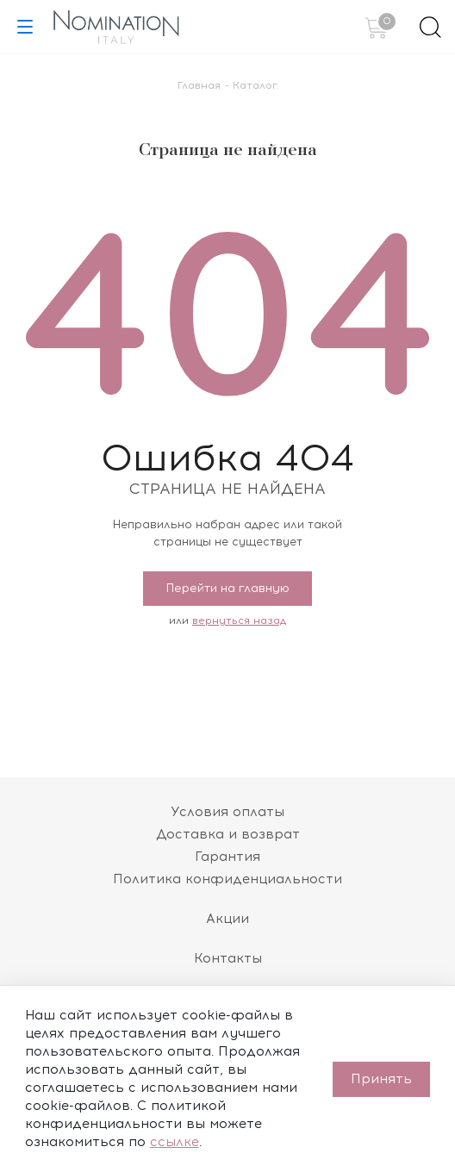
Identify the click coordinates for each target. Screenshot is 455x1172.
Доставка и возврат (228, 834)
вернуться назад (239, 620)
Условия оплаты (227, 812)
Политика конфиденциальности (227, 879)
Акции (227, 918)
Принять (381, 1079)
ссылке (174, 1142)
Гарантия (227, 856)
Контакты (228, 958)
